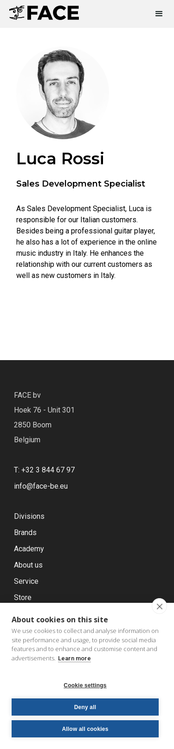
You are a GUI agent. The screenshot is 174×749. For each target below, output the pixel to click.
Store (23, 597)
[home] (44, 10)
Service (26, 581)
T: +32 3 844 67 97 (44, 469)
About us (28, 565)
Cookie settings (85, 685)
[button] (155, 14)
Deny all (85, 707)
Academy (29, 548)
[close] (159, 606)
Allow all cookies (85, 729)
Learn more (74, 658)
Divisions (29, 516)
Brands (25, 532)
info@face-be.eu (41, 486)
